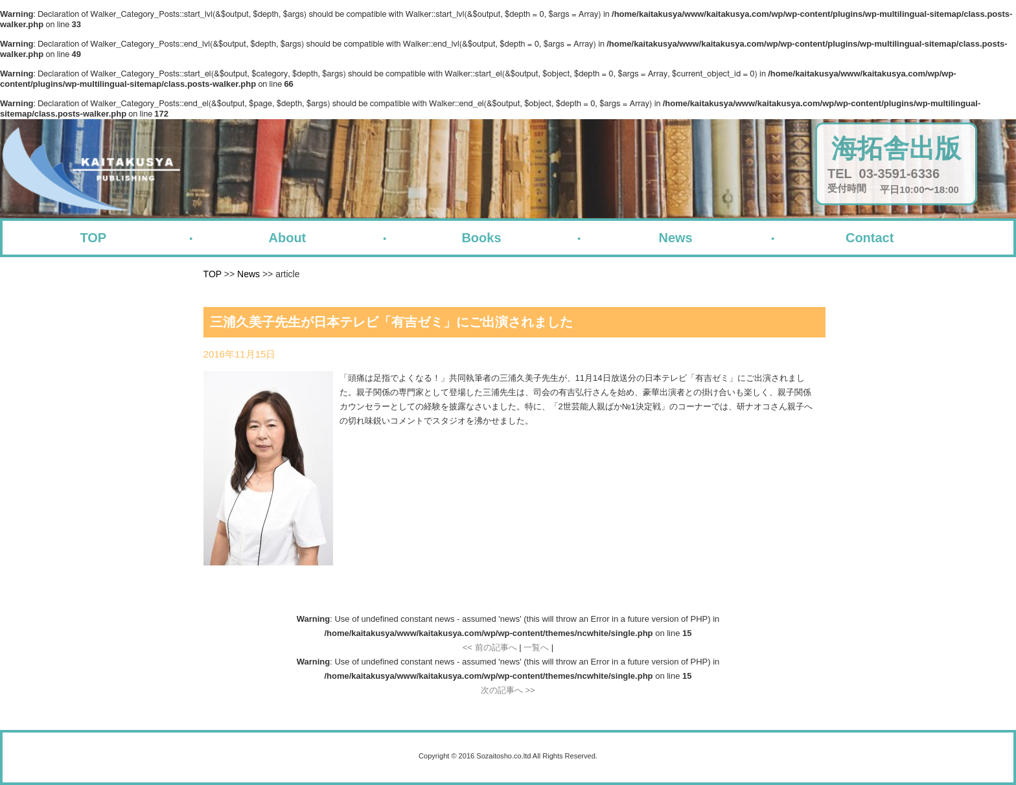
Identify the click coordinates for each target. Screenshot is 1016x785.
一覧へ (536, 647)
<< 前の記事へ (490, 647)
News (675, 238)
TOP (93, 238)
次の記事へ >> (508, 690)
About (287, 238)
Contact (870, 238)
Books (481, 238)
